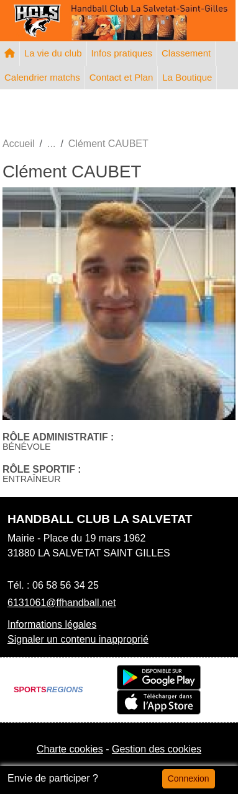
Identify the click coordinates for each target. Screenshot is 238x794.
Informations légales (51, 624)
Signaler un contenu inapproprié (78, 639)
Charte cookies (70, 749)
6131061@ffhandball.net (61, 602)
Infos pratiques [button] (121, 53)
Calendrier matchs (42, 77)
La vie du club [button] (53, 53)
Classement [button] (186, 53)
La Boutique (187, 77)
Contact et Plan (121, 77)
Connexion (188, 778)
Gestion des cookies (156, 749)
